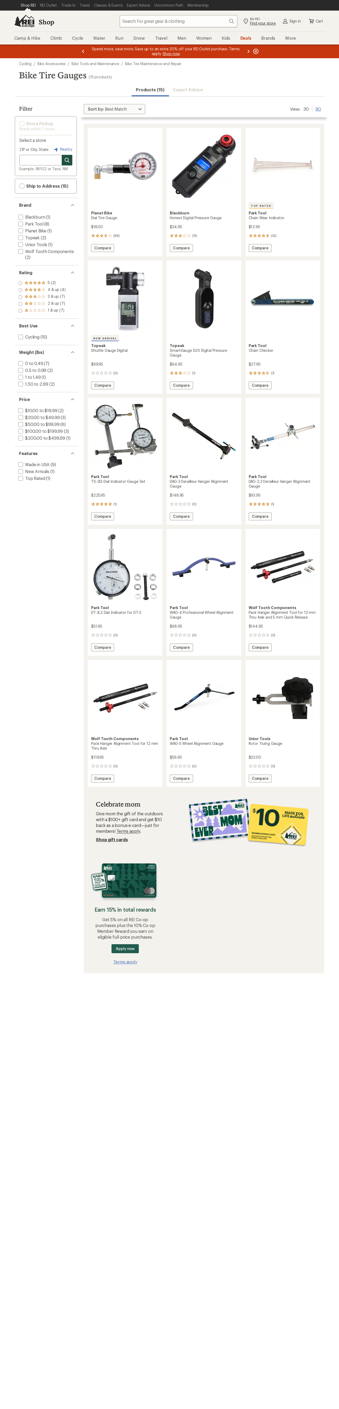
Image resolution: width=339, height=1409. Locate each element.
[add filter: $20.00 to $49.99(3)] (38, 417)
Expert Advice (188, 89)
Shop (46, 22)
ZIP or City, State (33, 149)
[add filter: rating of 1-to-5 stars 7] (42, 310)
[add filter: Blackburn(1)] (31, 216)
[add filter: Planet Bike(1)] (31, 230)
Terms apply (128, 831)
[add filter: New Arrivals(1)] (33, 471)
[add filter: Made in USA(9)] (33, 464)
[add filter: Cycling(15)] (28, 336)
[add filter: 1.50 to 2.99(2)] (32, 383)
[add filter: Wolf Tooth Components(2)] (45, 251)
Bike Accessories (51, 63)
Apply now (125, 948)
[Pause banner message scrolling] (255, 51)
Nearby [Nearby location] (62, 149)
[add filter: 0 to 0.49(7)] (30, 363)
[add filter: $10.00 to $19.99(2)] (37, 410)
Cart (315, 21)
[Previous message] (83, 51)
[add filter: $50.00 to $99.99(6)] (38, 424)
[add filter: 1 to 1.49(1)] (29, 377)
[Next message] (248, 51)
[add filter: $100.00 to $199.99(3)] (40, 431)
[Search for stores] (67, 160)
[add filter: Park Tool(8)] (30, 223)
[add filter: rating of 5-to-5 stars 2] (42, 283)
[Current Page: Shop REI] (28, 5)
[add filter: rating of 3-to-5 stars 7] (42, 297)
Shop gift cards (112, 839)
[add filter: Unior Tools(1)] (32, 244)
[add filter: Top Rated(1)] (31, 478)
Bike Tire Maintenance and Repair (153, 63)
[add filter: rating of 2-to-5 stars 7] (42, 303)
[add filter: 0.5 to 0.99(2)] (31, 370)
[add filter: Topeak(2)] (28, 237)
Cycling (25, 63)
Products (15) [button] (150, 89)
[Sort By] (114, 109)
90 (318, 108)
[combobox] (178, 21)
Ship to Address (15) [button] (43, 186)
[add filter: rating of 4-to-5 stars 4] (42, 290)
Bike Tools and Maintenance (95, 63)
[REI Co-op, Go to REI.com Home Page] (24, 21)
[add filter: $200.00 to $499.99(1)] (41, 437)
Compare (102, 248)
